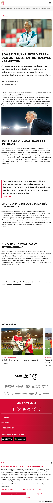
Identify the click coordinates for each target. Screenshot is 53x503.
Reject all (39, 494)
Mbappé (36, 260)
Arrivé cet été (6, 211)
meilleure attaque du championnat (35, 148)
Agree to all (13, 494)
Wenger (41, 256)
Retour (4, 16)
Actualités (9, 8)
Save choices (26, 497)
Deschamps (5, 258)
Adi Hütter (17, 97)
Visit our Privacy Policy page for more (30, 489)
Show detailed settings (7, 489)
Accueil (3, 8)
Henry (22, 260)
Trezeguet (28, 260)
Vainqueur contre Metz (36, 95)
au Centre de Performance (40, 218)
